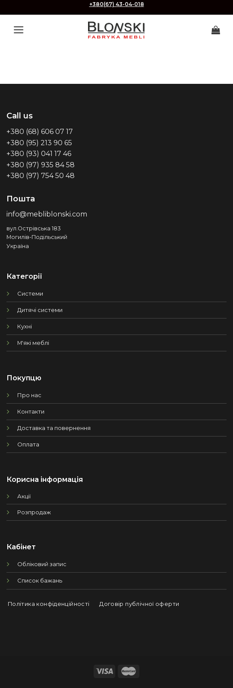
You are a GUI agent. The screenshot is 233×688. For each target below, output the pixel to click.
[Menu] (19, 30)
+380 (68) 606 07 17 (39, 131)
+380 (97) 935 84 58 (40, 165)
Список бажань (39, 580)
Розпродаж (34, 512)
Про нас (29, 395)
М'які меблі (33, 342)
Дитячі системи (40, 309)
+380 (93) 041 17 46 (38, 154)
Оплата (28, 444)
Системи (30, 293)
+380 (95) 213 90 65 (39, 143)
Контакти (30, 411)
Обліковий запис (41, 564)
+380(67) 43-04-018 (116, 4)
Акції (24, 496)
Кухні (24, 326)
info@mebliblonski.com (46, 214)
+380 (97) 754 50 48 (40, 176)
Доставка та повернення (54, 427)
